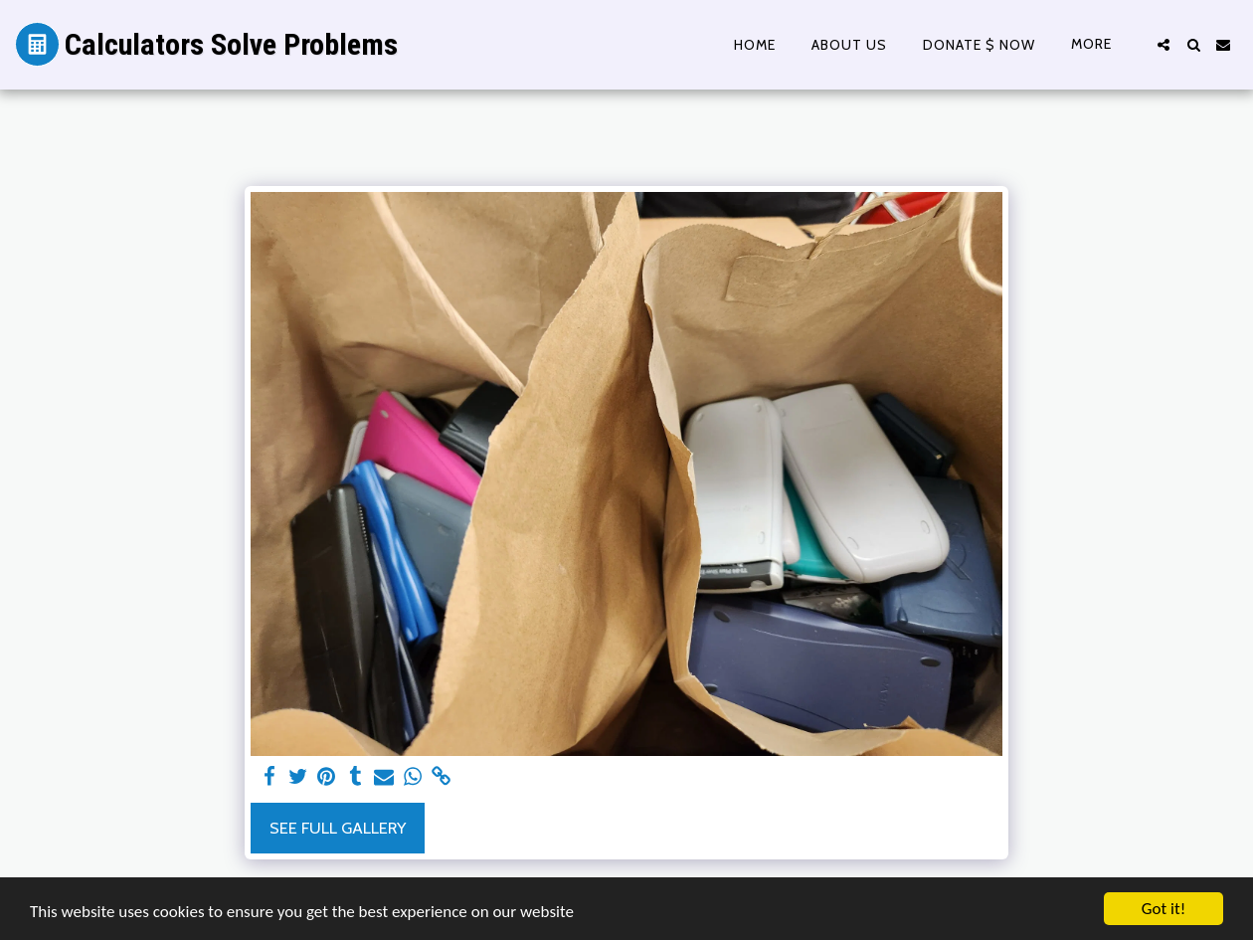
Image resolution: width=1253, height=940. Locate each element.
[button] (1163, 45)
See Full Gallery (337, 828)
